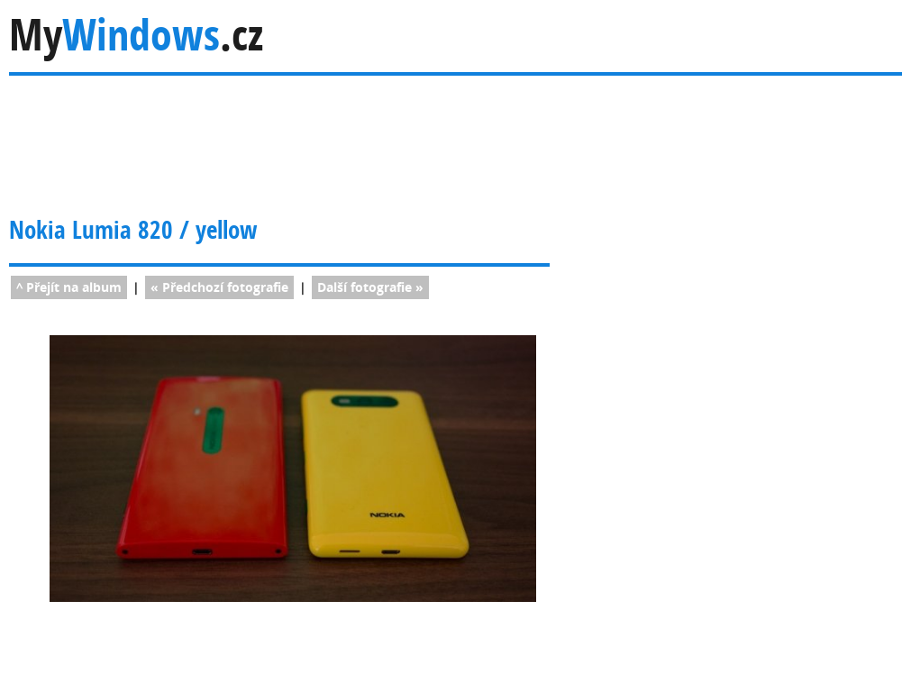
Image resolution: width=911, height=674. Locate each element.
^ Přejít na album (69, 287)
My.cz (136, 34)
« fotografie (219, 287)
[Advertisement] (360, 134)
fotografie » (370, 287)
